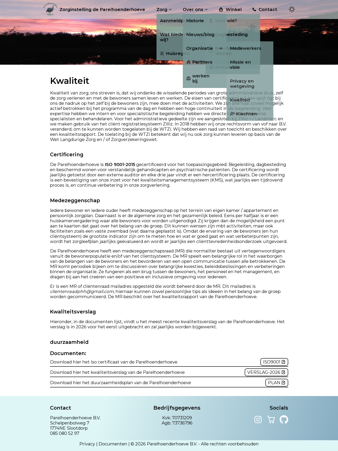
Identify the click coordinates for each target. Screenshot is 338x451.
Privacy (87, 443)
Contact (264, 9)
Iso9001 (274, 362)
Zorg (164, 9)
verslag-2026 (266, 372)
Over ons (195, 9)
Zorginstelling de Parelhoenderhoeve (94, 9)
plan (277, 382)
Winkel (230, 9)
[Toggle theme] (292, 9)
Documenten (113, 443)
